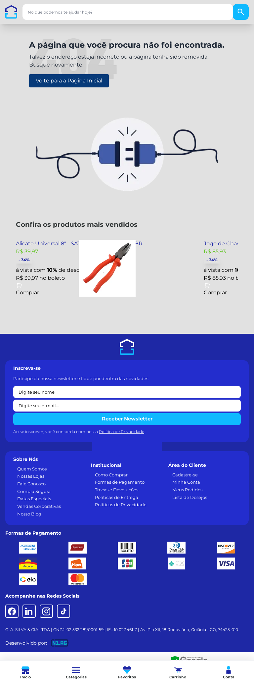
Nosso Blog (29, 513)
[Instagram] (46, 611)
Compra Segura (34, 491)
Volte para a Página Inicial (69, 80)
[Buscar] (241, 12)
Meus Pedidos (187, 489)
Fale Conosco (31, 483)
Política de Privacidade (121, 431)
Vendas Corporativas (39, 506)
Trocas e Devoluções (116, 489)
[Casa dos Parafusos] (11, 12)
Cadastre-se (185, 474)
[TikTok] (63, 611)
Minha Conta (186, 482)
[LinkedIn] (29, 611)
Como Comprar (111, 474)
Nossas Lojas (30, 476)
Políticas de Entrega (116, 497)
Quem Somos (32, 468)
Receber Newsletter (127, 418)
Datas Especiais (34, 498)
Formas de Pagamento (120, 482)
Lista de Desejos (189, 497)
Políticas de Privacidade (121, 504)
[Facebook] (12, 611)
